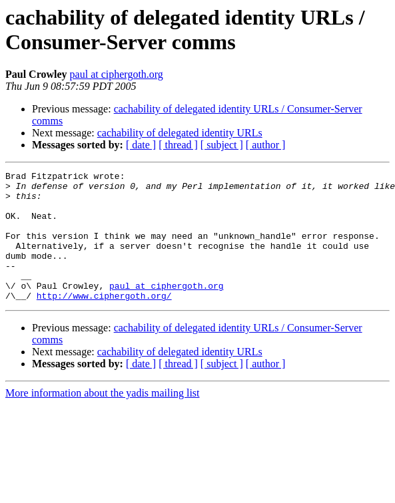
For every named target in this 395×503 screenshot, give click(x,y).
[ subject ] (221, 144)
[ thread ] (178, 144)
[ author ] (266, 144)
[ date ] (141, 144)
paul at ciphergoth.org (116, 74)
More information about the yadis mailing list (102, 418)
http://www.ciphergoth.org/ (104, 321)
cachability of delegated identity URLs (179, 132)
